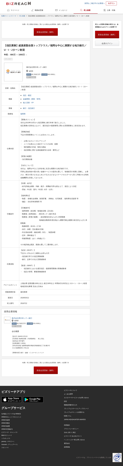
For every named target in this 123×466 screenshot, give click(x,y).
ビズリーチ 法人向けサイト (73, 436)
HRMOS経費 (5, 426)
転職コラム (67, 416)
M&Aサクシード (6, 435)
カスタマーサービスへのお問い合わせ (76, 398)
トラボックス (5, 438)
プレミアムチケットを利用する (74, 412)
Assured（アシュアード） (9, 444)
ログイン (111, 3)
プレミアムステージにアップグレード (76, 408)
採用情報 (67, 447)
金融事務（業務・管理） (32, 99)
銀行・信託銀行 (29, 108)
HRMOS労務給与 (7, 429)
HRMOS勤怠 (5, 423)
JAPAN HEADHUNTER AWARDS (75, 419)
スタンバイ (5, 447)
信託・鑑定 (27, 95)
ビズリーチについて (70, 390)
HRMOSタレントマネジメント (11, 417)
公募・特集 (111, 10)
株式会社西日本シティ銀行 (22, 318)
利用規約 (67, 425)
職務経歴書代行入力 (70, 405)
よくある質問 (68, 394)
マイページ (15, 10)
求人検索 (87, 10)
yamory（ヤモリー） (8, 441)
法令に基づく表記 (70, 432)
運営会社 (67, 443)
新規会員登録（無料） (46, 32)
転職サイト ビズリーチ (8, 16)
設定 (65, 401)
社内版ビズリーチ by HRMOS (11, 414)
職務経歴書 (39, 10)
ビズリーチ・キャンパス (9, 432)
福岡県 (23, 114)
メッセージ (63, 10)
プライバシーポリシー (71, 429)
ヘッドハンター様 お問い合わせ (74, 440)
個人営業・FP (28, 103)
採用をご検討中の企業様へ (95, 3)
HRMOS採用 (5, 420)
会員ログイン (107, 43)
